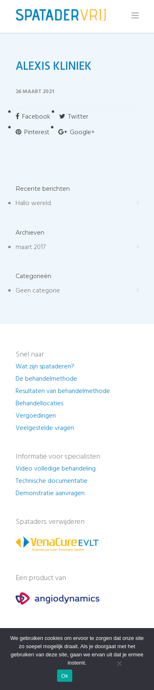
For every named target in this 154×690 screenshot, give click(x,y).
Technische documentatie (51, 481)
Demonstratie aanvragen (50, 493)
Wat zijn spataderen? (45, 366)
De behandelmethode (46, 379)
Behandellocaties (39, 403)
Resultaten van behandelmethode (63, 391)
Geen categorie (38, 290)
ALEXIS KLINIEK (54, 66)
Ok (64, 676)
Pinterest (32, 132)
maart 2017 (31, 247)
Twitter (73, 117)
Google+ (76, 132)
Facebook (33, 117)
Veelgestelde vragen (45, 428)
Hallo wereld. (34, 203)
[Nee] (119, 663)
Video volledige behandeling (56, 469)
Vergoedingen (36, 416)
